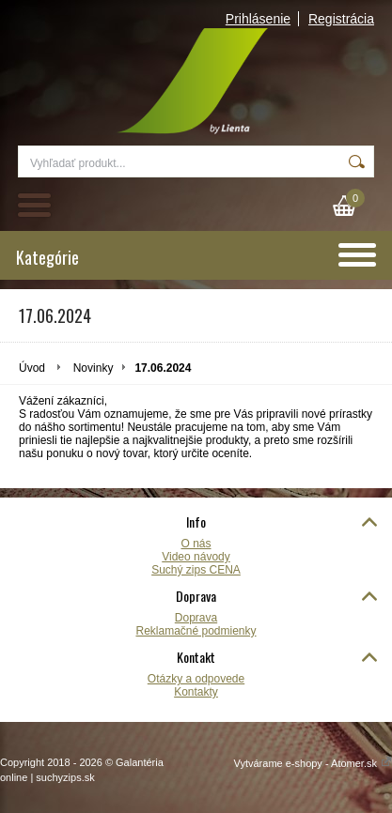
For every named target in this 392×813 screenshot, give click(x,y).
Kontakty (196, 691)
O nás (195, 543)
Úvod (32, 368)
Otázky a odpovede (196, 678)
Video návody (196, 556)
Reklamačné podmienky (195, 630)
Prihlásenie (258, 18)
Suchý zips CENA (196, 569)
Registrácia (341, 18)
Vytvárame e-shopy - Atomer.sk (313, 763)
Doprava (196, 617)
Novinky (93, 368)
